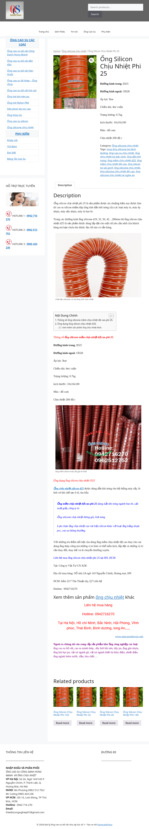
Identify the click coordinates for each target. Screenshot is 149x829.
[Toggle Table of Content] (110, 315)
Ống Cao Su (90, 31)
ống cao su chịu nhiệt (121, 153)
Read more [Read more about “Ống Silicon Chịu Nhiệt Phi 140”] (132, 723)
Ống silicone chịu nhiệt (74, 51)
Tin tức (74, 31)
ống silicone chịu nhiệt (127, 167)
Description (65, 185)
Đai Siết (11, 152)
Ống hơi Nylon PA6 (18, 102)
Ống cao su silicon (17, 121)
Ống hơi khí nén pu (18, 96)
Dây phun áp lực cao (19, 108)
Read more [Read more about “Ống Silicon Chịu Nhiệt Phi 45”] (109, 723)
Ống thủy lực (14, 115)
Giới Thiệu (60, 31)
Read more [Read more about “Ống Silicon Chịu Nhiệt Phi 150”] (62, 723)
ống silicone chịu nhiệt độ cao (117, 171)
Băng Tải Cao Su (16, 158)
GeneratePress (104, 824)
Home (56, 51)
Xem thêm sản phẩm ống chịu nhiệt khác (82, 327)
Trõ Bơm (12, 146)
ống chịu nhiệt (110, 597)
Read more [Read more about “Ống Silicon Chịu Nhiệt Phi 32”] (85, 723)
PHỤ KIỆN (22, 134)
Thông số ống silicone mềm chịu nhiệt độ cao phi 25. (85, 320)
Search (95, 14)
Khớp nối (12, 140)
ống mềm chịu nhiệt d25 (122, 160)
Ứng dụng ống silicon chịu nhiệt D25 (76, 323)
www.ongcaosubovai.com (129, 636)
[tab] (64, 185)
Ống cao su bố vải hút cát (22, 90)
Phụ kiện (105, 31)
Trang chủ (44, 31)
